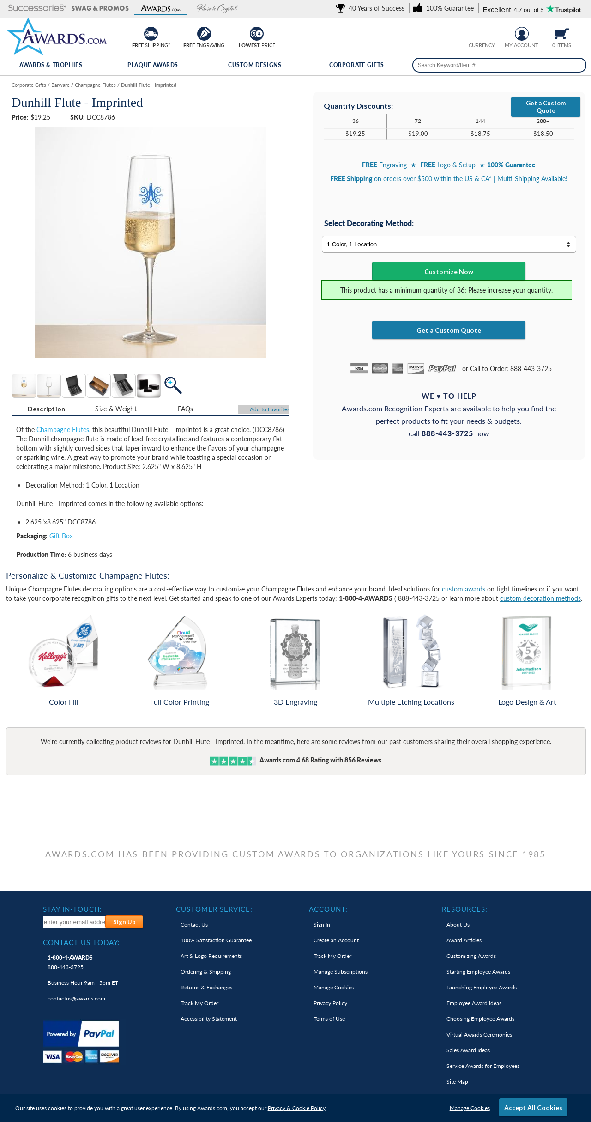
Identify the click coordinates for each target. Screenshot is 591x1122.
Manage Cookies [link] (334, 987)
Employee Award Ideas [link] (473, 1003)
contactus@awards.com (76, 998)
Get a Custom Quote (546, 106)
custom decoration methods (540, 598)
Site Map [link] (457, 1081)
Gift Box (61, 536)
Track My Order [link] (199, 1003)
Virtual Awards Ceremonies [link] (479, 1034)
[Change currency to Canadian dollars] (489, 32)
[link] (372, 8)
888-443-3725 (70, 962)
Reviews (362, 760)
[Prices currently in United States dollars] (474, 32)
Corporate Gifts (356, 64)
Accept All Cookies (533, 1107)
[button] (37, 8)
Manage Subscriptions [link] (341, 971)
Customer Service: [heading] (214, 909)
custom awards (463, 589)
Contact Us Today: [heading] (81, 942)
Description (47, 409)
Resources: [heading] (465, 909)
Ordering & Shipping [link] (206, 971)
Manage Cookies (470, 1107)
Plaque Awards (152, 64)
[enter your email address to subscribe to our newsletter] (75, 922)
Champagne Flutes (62, 429)
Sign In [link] (322, 924)
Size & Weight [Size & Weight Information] (116, 409)
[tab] (46, 408)
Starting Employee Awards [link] (478, 971)
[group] (481, 32)
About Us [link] (458, 924)
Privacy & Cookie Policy (297, 1107)
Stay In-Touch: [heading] (72, 909)
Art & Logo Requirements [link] (211, 955)
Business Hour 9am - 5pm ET (83, 982)
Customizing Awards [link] (471, 955)
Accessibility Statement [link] (209, 1018)
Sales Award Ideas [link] (468, 1050)
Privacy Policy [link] (330, 1003)
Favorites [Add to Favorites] (269, 409)
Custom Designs (254, 64)
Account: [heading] (328, 909)
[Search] (576, 65)
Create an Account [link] (336, 940)
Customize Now (448, 271)
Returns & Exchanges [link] (206, 987)
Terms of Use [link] (329, 1018)
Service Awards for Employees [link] (482, 1065)
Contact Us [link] (194, 924)
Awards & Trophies (50, 64)
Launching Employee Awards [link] (481, 987)
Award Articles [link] (464, 940)
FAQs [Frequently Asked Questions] (185, 409)
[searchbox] (499, 65)
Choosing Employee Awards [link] (480, 1018)
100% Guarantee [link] (216, 940)
